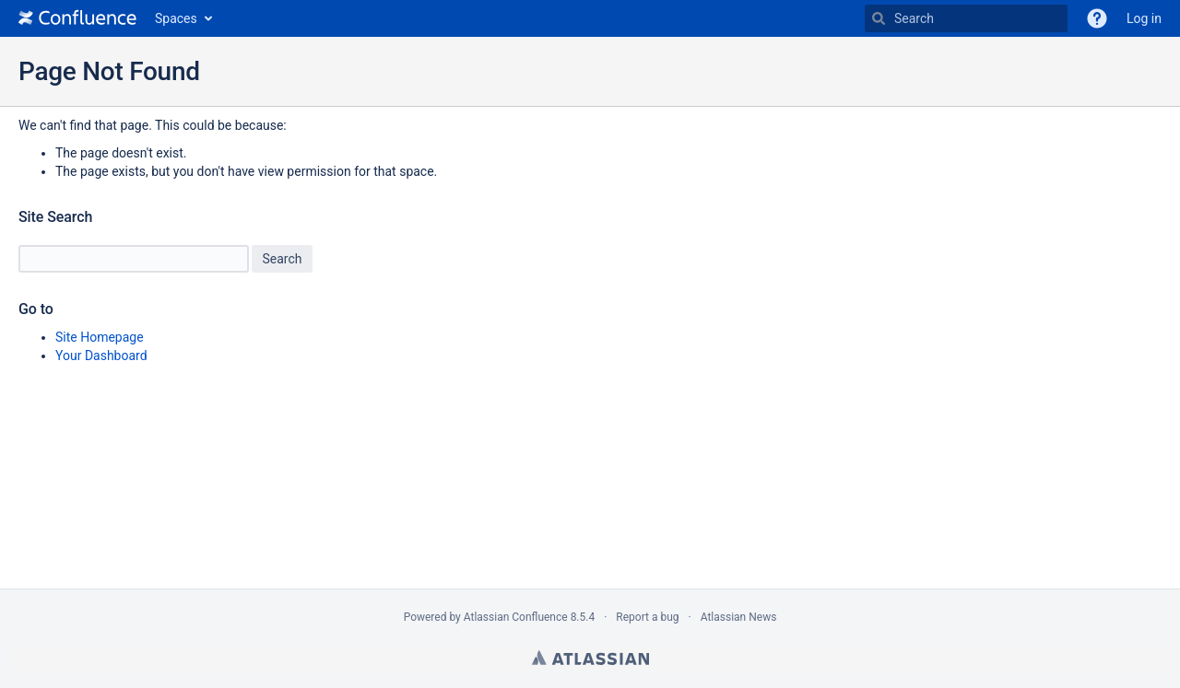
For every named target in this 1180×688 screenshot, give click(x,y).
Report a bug (647, 617)
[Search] (878, 18)
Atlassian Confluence (516, 617)
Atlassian (590, 658)
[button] (1097, 18)
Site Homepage (99, 337)
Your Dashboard (101, 355)
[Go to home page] (77, 18)
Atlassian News (739, 617)
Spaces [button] (176, 18)
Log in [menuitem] (1144, 18)
